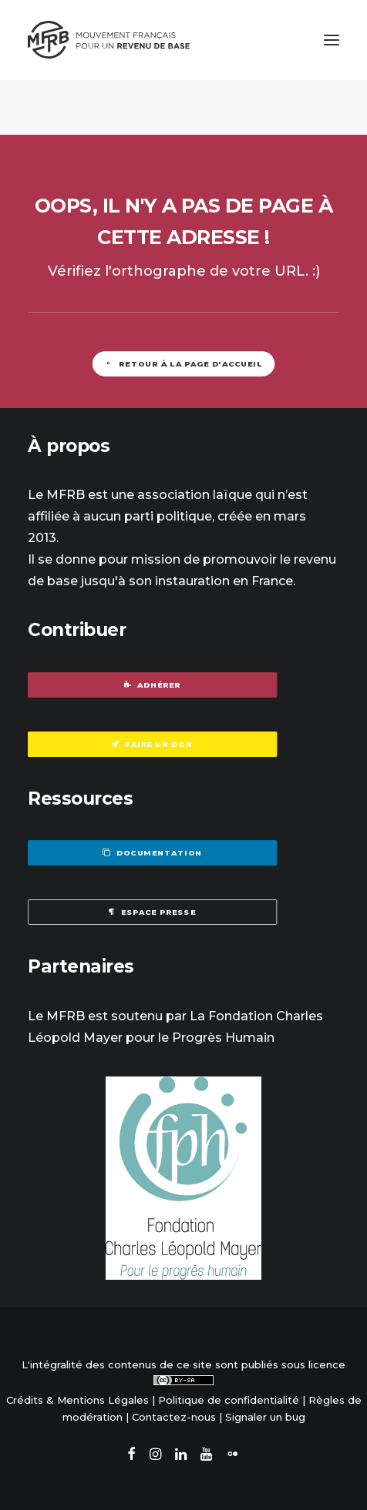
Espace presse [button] (152, 912)
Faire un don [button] (152, 743)
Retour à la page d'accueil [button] (183, 363)
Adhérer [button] (152, 684)
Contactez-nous (174, 1417)
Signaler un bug (265, 1417)
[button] (331, 40)
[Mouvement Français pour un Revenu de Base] (109, 40)
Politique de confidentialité (228, 1400)
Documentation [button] (152, 853)
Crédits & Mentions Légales (77, 1400)
